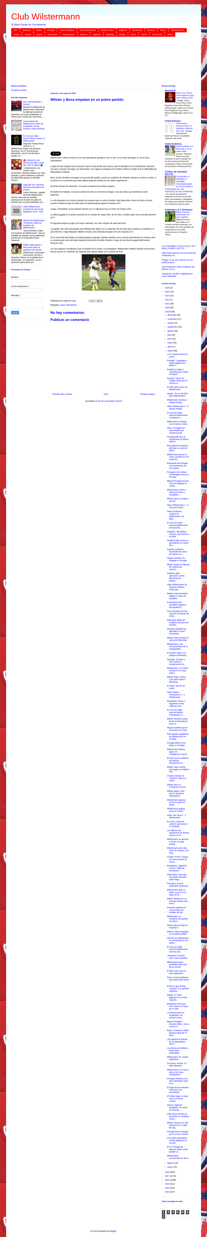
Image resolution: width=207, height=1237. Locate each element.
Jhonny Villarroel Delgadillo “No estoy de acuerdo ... (177, 1107)
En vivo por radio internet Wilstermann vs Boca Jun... (177, 949)
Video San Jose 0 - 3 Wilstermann (176, 816)
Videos (170, 35)
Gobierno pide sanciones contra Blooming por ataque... (175, 577)
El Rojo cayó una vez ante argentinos (176, 972)
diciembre (172, 315)
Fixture (163, 30)
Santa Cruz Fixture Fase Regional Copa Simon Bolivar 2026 (185, 95)
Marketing (110, 35)
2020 (167, 307)
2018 (167, 1172)
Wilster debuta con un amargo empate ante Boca (177, 901)
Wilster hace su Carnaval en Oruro (176, 786)
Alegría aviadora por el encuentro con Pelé (177, 728)
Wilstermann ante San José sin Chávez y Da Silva (178, 850)
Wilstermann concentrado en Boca (177, 1157)
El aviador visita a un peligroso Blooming (176, 654)
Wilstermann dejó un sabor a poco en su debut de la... (176, 892)
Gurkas (16, 35)
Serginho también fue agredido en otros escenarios (176, 631)
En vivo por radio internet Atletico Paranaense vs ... (176, 712)
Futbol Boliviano (173, 121)
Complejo (51, 30)
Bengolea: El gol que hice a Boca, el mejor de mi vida (177, 1006)
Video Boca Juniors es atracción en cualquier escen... (178, 1116)
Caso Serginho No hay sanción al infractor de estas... (178, 613)
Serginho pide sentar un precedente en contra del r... (178, 543)
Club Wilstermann (45, 16)
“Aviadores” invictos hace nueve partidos (177, 956)
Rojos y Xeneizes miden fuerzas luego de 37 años (178, 1032)
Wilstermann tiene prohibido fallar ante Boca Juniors (177, 964)
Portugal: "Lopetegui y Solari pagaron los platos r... (177, 363)
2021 (167, 303)
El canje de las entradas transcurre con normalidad (178, 1090)
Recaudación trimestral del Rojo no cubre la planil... (177, 448)
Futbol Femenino (177, 30)
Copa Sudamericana (88, 30)
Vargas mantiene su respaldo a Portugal (177, 559)
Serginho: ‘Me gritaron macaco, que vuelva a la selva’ (178, 534)
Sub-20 (144, 35)
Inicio (106, 394)
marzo (170, 351)
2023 (167, 295)
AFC (15, 30)
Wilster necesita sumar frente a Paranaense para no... (177, 721)
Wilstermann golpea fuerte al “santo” (176, 809)
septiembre (172, 327)
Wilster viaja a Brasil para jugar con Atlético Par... (178, 769)
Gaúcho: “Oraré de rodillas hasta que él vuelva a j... (177, 380)
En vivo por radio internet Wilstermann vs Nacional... (177, 525)
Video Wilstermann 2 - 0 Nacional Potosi (178, 506)
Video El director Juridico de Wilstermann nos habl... (175, 515)
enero (170, 1167)
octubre (171, 323)
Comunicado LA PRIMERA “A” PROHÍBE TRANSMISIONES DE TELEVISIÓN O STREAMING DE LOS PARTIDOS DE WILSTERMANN (179, 184)
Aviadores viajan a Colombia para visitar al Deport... (177, 371)
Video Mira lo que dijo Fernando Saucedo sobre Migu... (176, 877)
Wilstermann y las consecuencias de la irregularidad (177, 646)
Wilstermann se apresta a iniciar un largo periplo (177, 841)
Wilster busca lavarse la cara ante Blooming (177, 639)
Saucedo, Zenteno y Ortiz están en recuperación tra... (176, 661)
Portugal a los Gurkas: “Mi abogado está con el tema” (178, 474)
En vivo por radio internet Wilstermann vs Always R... (177, 415)
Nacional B (170, 90)
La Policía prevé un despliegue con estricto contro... (175, 1015)
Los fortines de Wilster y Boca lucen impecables (178, 1050)
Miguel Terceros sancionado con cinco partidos (183, 214)
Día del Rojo (137, 30)
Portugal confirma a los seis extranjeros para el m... (177, 1081)
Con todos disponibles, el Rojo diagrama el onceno (177, 1140)
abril (169, 347)
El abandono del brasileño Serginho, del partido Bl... (177, 604)
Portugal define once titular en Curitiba (176, 744)
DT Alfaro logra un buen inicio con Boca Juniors (177, 1098)
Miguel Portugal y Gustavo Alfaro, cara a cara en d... (178, 1024)
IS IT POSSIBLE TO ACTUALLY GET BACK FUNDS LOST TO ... (179, 247)
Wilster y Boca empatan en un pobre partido (177, 932)
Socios (133, 35)
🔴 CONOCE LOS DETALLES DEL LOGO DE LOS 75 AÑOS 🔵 (33, 162)
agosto (170, 331)
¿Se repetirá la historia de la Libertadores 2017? (177, 1041)
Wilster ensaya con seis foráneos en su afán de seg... (177, 1125)
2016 (167, 1180)
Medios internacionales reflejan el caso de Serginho (177, 596)
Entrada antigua (147, 394)
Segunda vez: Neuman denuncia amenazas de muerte (33, 187)
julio (169, 335)
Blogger (112, 1231)
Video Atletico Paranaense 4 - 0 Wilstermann (176, 694)
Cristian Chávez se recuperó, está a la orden (176, 778)
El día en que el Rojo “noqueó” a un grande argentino (178, 988)
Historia (39, 35)
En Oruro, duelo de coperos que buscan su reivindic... (177, 824)
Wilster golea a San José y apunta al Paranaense (175, 793)
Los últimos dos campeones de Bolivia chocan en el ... (178, 833)
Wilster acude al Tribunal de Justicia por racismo (178, 567)
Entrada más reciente (62, 394)
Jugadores (97, 35)
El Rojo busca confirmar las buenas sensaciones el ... (178, 760)
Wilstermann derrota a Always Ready (177, 401)
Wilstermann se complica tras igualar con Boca (177, 918)
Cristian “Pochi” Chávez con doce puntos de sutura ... (177, 859)
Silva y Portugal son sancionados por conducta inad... (176, 430)
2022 (167, 300)
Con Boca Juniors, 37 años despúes (176, 1064)
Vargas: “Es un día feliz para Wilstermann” (177, 394)
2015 (167, 1184)
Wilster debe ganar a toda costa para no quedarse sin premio (32, 247)
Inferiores (83, 35)
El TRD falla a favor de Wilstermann (177, 388)
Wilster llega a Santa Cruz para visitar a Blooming (176, 679)
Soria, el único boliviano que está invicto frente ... (178, 979)
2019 (167, 311)
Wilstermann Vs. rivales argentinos (177, 1058)
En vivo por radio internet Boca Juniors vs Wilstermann (34, 138)
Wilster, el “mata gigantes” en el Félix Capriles (177, 997)
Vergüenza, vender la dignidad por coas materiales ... (177, 275)
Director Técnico (107, 30)
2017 (167, 1176)
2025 (167, 288)
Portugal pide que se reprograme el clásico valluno (178, 439)
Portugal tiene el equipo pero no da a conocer (177, 1132)
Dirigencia (123, 30)
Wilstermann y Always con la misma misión (177, 422)
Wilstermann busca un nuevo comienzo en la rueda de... (178, 457)
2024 (167, 292)
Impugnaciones (68, 35)
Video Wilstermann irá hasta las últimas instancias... (177, 587)
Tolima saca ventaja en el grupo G (177, 926)
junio (169, 339)
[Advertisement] (98, 61)
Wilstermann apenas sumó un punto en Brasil (176, 802)
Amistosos (27, 30)
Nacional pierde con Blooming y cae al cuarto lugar (184, 148)
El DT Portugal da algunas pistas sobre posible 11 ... (177, 1149)
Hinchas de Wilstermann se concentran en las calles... (178, 940)
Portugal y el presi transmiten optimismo (177, 884)
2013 (167, 1192)
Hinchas (28, 35)
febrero (170, 1163)
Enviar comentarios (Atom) (110, 401)
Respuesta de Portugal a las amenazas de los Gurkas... (177, 465)
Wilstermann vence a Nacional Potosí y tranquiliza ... (176, 492)
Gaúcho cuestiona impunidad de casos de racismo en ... (177, 551)
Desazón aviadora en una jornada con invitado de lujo (176, 910)
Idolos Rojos (52, 35)
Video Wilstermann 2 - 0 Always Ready (178, 407)
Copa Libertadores (67, 30)
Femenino (151, 30)
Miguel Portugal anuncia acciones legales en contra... (178, 483)
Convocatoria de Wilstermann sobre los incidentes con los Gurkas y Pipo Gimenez (34, 125)
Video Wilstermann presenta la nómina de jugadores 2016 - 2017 (33, 209)
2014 (167, 1188)
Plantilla (122, 35)
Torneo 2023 (157, 35)
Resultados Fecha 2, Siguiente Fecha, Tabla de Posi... (176, 703)
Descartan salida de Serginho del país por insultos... (177, 622)
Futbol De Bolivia (173, 144)
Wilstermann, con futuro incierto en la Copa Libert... (177, 670)
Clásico (39, 30)
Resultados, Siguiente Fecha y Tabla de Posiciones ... (177, 868)
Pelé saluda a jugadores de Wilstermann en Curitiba (178, 736)
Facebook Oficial (18, 90)
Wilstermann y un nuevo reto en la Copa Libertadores (178, 1072)
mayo (170, 343)
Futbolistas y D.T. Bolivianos (179, 210)
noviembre (172, 319)
